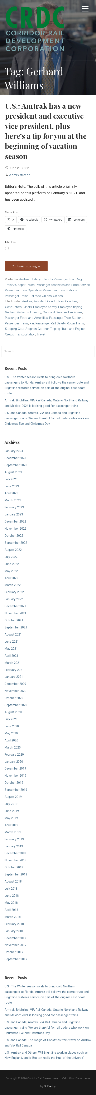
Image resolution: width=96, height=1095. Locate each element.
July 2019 (11, 804)
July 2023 (11, 479)
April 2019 (11, 825)
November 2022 (15, 528)
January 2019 (14, 846)
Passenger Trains (16, 296)
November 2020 (15, 691)
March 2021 (13, 663)
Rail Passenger (39, 323)
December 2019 (15, 768)
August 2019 (13, 797)
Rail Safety (58, 323)
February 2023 (14, 507)
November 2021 (15, 613)
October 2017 (14, 952)
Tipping (55, 328)
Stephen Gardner (37, 328)
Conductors (13, 307)
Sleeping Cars (14, 328)
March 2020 (13, 747)
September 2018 (16, 874)
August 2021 (13, 634)
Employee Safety (45, 307)
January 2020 (14, 762)
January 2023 (14, 514)
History (35, 279)
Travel (41, 334)
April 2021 (11, 656)
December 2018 (15, 853)
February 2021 (14, 670)
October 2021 (14, 620)
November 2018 (15, 860)
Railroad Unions (41, 296)
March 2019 (13, 832)
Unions (58, 296)
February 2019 (14, 839)
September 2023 (16, 465)
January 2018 (14, 931)
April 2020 (11, 740)
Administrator (19, 175)
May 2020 (11, 733)
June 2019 (12, 811)
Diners (27, 307)
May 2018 (11, 903)
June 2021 (12, 641)
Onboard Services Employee (62, 312)
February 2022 (14, 592)
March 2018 (13, 917)
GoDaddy (50, 1086)
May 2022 (11, 571)
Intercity (35, 312)
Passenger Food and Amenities (26, 317)
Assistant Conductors (49, 301)
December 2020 (15, 684)
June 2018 (12, 896)
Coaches (71, 301)
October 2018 (14, 867)
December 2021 (15, 606)
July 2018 (11, 888)
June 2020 (12, 726)
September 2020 (16, 705)
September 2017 (16, 959)
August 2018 (13, 881)
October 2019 (14, 783)
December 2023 (15, 458)
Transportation (25, 334)
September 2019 (16, 790)
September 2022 (16, 543)
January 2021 (14, 677)
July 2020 (11, 719)
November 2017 (15, 945)
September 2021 (16, 627)
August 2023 (13, 472)
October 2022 (14, 536)
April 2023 (11, 493)
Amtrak (24, 279)
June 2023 (12, 486)
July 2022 (11, 557)
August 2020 (13, 712)
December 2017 (15, 938)
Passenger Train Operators (23, 290)
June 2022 (12, 564)
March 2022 (13, 585)
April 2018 (11, 910)
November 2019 (15, 775)
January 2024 (14, 451)
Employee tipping (70, 307)
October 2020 (14, 698)
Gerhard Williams (17, 312)
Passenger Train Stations (60, 290)
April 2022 (11, 578)
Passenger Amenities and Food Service (63, 285)
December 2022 (15, 521)
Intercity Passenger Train (59, 279)
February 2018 (14, 924)
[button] (85, 9)
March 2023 (13, 500)
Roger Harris (75, 323)
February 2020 (14, 754)
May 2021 (11, 649)
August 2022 (13, 550)
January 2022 (14, 599)
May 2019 (11, 818)
